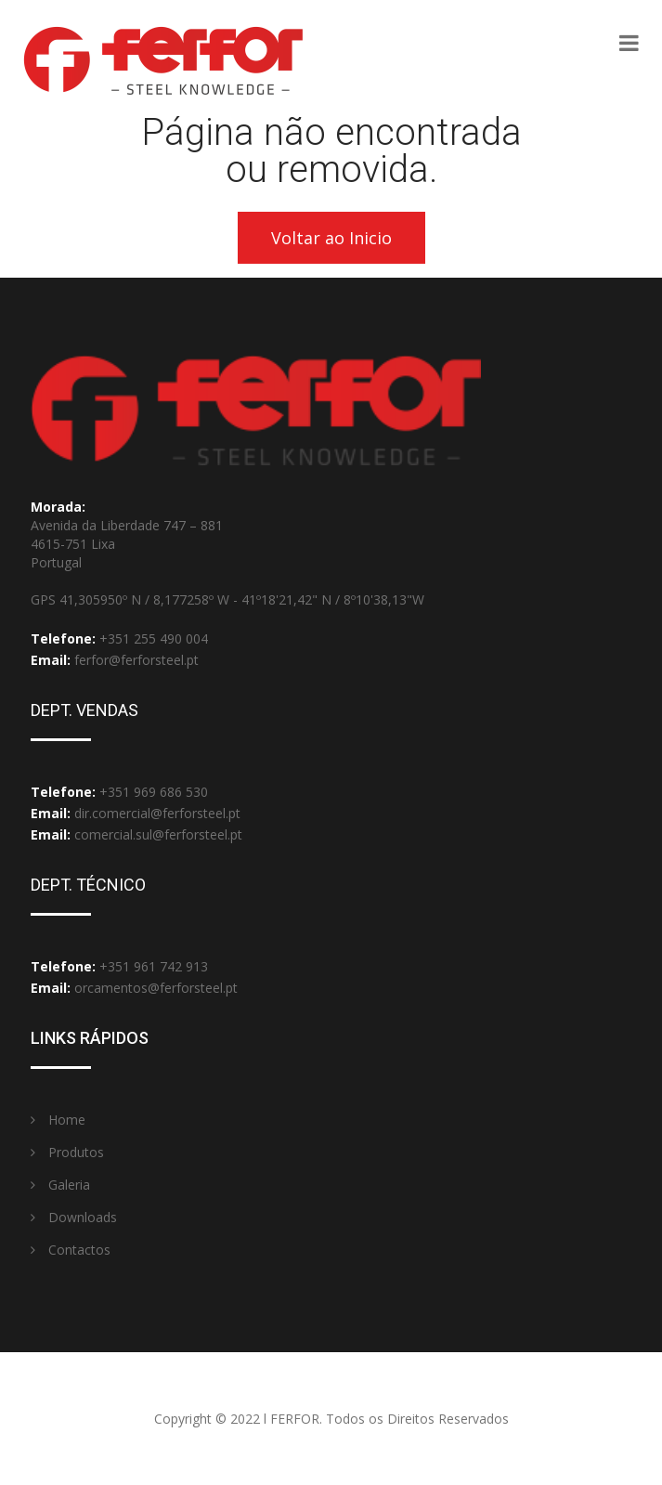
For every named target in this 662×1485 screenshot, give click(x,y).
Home (58, 1119)
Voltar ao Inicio (331, 238)
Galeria (60, 1184)
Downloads (74, 1217)
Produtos (67, 1152)
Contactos (70, 1249)
